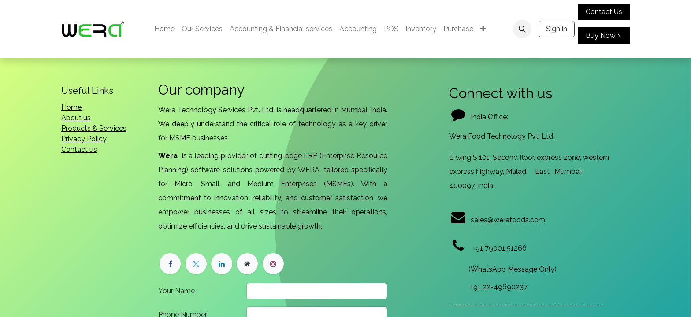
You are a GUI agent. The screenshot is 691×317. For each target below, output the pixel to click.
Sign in (556, 29)
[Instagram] (273, 263)
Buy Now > (603, 35)
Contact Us (604, 11)
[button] (522, 29)
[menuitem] (164, 29)
